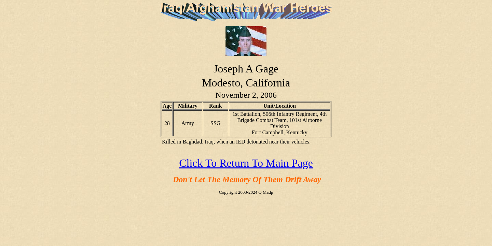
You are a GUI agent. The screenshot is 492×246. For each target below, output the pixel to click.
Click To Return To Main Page (246, 163)
